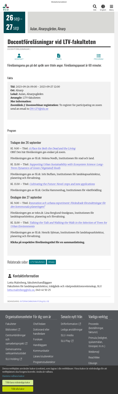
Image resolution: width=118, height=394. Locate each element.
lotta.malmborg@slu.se (20, 289)
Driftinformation (69, 323)
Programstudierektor (44, 362)
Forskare (37, 339)
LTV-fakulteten (37, 262)
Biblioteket (11, 329)
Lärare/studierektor (43, 356)
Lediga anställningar (71, 329)
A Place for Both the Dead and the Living (52, 148)
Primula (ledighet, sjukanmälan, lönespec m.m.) (97, 342)
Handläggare (40, 345)
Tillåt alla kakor (17, 389)
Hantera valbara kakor (13, 376)
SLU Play (65, 340)
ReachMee (94, 357)
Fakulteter (11, 323)
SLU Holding (12, 359)
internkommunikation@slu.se (34, 301)
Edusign (92, 363)
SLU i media (67, 335)
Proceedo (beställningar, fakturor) (95, 328)
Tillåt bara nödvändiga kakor (17, 382)
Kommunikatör (41, 350)
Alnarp (51, 262)
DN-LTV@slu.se (39, 108)
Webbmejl (93, 351)
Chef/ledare (39, 323)
